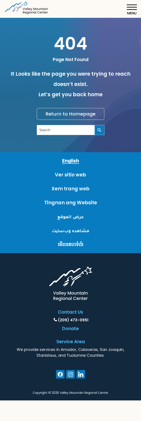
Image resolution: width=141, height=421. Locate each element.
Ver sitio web (70, 174)
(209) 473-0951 (73, 320)
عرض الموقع (70, 216)
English (70, 161)
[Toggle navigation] (132, 10)
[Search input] (66, 130)
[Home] (26, 7)
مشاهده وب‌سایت (70, 230)
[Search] (99, 130)
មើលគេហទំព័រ (70, 244)
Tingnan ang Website (70, 202)
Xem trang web (70, 188)
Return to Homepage (70, 114)
